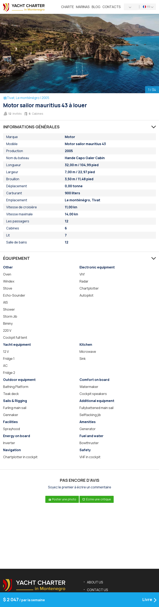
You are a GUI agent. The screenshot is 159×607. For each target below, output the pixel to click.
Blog (96, 7)
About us (95, 582)
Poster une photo (62, 499)
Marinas (83, 7)
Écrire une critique (96, 499)
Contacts (111, 7)
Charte (67, 7)
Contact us (97, 590)
